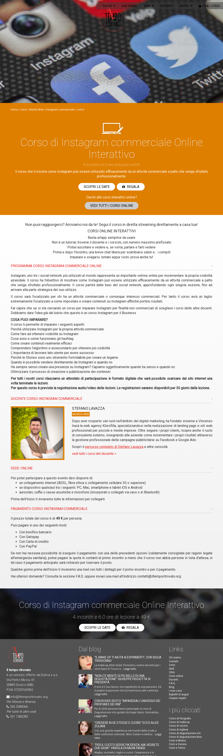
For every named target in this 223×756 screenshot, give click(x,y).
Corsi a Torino (177, 747)
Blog (171, 687)
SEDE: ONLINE (22, 468)
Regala (130, 187)
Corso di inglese (178, 729)
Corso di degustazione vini (185, 733)
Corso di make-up (179, 722)
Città (171, 672)
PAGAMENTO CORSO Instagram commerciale (49, 509)
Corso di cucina (178, 725)
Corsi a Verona (178, 744)
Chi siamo (129, 6)
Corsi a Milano (177, 740)
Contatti (173, 661)
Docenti (166, 6)
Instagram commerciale (60, 109)
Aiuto (186, 6)
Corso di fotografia (180, 718)
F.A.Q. (80, 576)
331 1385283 (19, 716)
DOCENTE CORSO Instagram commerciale (46, 399)
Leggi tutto (129, 668)
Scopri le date (97, 187)
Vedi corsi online (111, 206)
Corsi (109, 6)
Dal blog (90, 649)
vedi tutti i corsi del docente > (94, 454)
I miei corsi (209, 6)
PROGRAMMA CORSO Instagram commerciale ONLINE (56, 266)
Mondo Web (36, 109)
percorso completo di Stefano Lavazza (114, 447)
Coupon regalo (177, 698)
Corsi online (176, 675)
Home (14, 109)
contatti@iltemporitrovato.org (159, 576)
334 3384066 (19, 707)
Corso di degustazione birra (185, 736)
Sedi (149, 6)
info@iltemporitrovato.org (29, 697)
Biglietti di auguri (179, 694)
